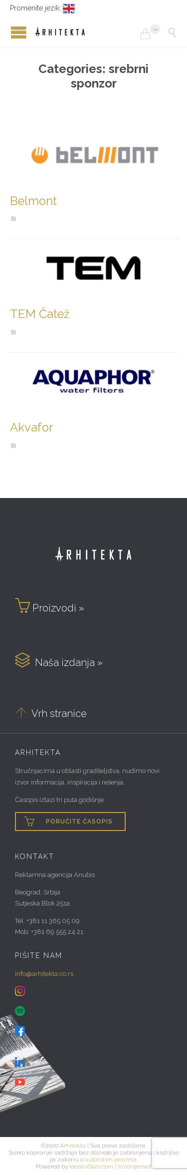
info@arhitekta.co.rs (44, 974)
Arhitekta (73, 1145)
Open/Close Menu (10, 32)
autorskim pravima (111, 1159)
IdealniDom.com (91, 1166)
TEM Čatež (40, 314)
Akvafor (31, 427)
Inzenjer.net (134, 1166)
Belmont (33, 201)
